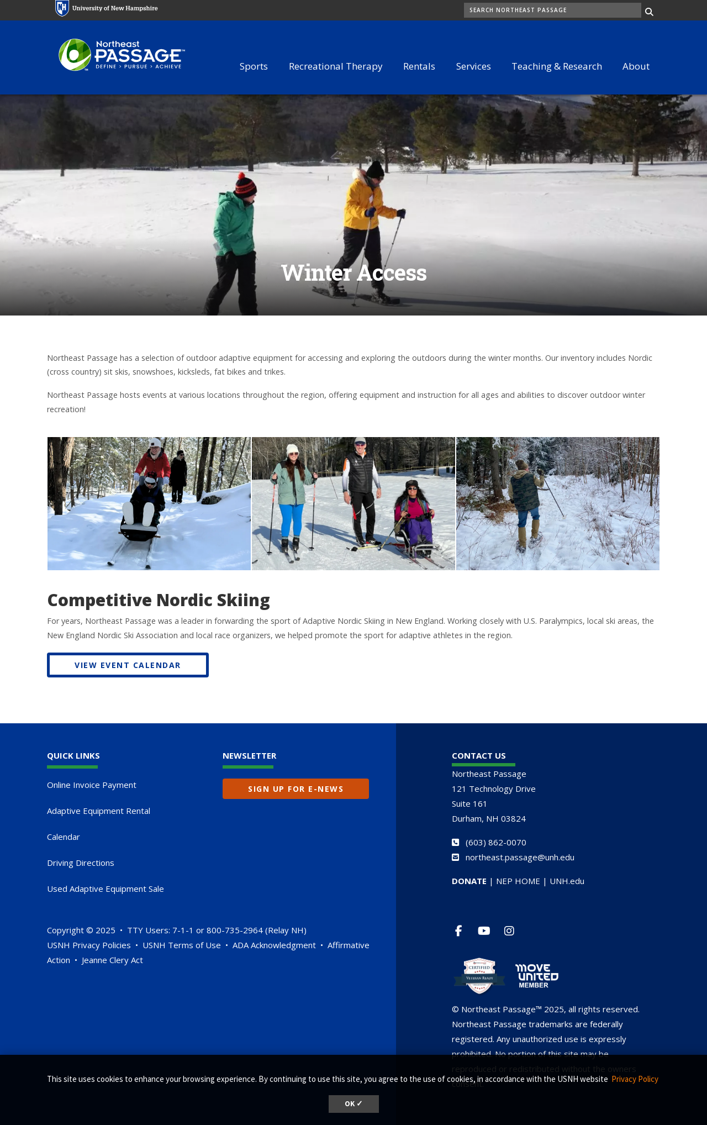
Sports (254, 66)
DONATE (469, 880)
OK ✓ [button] (354, 1103)
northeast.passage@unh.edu (520, 857)
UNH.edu (567, 880)
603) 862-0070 (497, 842)
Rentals (419, 66)
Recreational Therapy (336, 66)
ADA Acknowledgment (274, 944)
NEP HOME (518, 880)
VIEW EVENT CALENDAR (128, 665)
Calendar (63, 836)
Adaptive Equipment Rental (98, 810)
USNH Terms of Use (182, 944)
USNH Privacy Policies (89, 944)
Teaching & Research (556, 66)
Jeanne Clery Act (112, 959)
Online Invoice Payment (91, 784)
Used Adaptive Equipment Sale (105, 888)
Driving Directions (80, 862)
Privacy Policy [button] (634, 1079)
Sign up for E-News (296, 789)
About (636, 66)
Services (473, 66)
